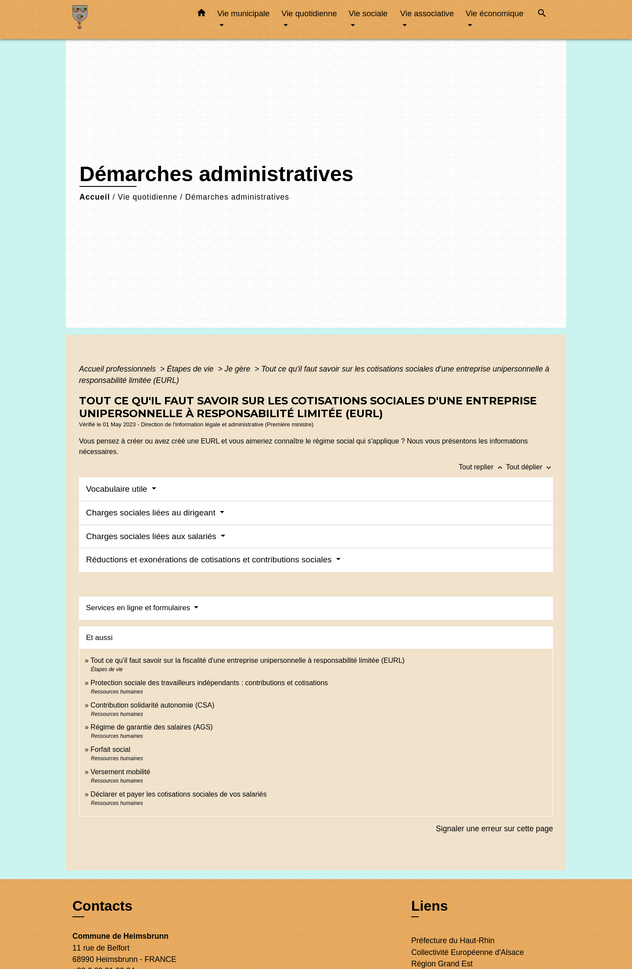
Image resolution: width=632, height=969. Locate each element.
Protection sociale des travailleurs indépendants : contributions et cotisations (209, 683)
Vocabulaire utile (118, 488)
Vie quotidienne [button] (309, 13)
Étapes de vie (191, 369)
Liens (429, 906)
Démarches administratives (237, 197)
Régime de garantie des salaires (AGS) (151, 727)
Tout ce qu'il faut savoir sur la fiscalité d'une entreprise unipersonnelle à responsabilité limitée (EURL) (247, 660)
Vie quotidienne (147, 197)
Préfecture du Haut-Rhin (453, 940)
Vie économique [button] (495, 13)
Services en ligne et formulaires (139, 608)
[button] (201, 14)
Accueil (94, 197)
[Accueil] (127, 19)
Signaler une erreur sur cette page (494, 828)
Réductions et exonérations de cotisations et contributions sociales (210, 559)
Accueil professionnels (118, 369)
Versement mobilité (120, 772)
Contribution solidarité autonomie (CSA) (152, 705)
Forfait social (110, 749)
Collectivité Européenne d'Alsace (467, 952)
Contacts (102, 906)
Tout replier (482, 467)
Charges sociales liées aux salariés (152, 536)
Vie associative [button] (427, 13)
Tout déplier (529, 467)
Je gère (239, 369)
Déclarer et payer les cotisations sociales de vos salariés (178, 794)
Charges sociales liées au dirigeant (152, 512)
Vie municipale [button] (243, 13)
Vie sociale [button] (368, 13)
